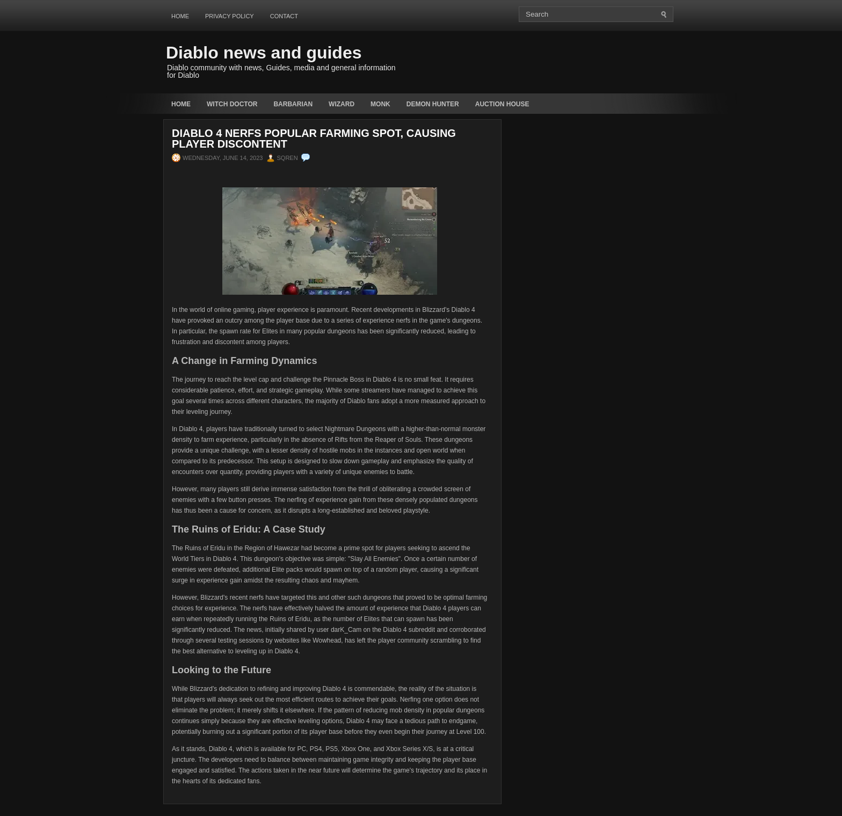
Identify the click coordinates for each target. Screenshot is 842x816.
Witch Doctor (232, 104)
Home (180, 16)
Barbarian (293, 104)
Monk (380, 104)
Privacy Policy (229, 16)
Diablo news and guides (264, 52)
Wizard (341, 104)
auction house (502, 104)
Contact (284, 16)
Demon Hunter (433, 104)
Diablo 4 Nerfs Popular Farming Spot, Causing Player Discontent (314, 138)
